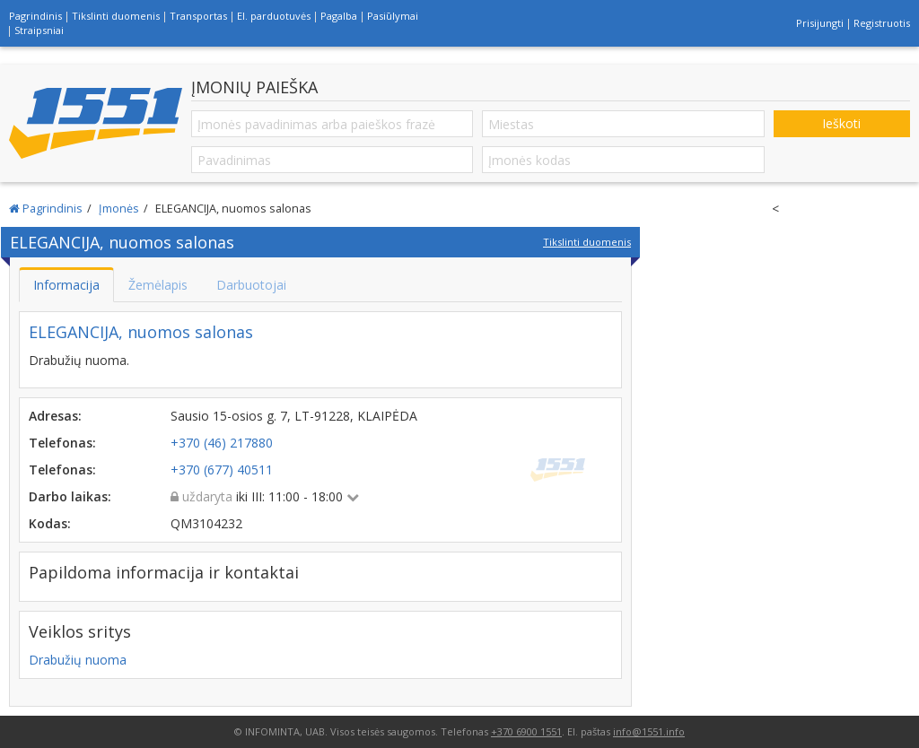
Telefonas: (62, 442)
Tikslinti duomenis (116, 15)
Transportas (198, 15)
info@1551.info (649, 731)
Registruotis (881, 23)
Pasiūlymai (392, 15)
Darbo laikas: (70, 496)
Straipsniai (39, 30)
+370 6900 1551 (526, 731)
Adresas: (55, 415)
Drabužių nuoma (78, 659)
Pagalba (338, 15)
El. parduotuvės (274, 15)
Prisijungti (820, 23)
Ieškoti (841, 123)
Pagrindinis (35, 15)
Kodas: (50, 523)
